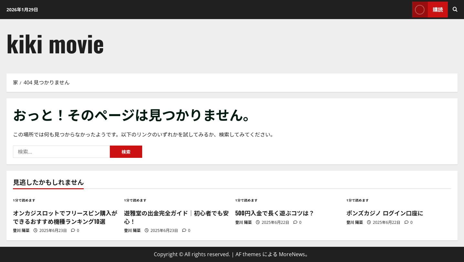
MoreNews (292, 254)
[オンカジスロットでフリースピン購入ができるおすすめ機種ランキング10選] (65, 199)
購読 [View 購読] (427, 9)
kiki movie (55, 43)
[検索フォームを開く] (455, 9)
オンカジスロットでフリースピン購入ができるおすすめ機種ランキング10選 (65, 217)
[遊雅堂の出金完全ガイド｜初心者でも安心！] (176, 199)
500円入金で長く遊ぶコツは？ (274, 213)
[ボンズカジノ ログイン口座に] (398, 199)
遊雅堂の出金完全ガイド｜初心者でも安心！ (176, 217)
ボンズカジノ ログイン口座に (384, 213)
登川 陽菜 (21, 230)
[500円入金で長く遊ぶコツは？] (287, 199)
